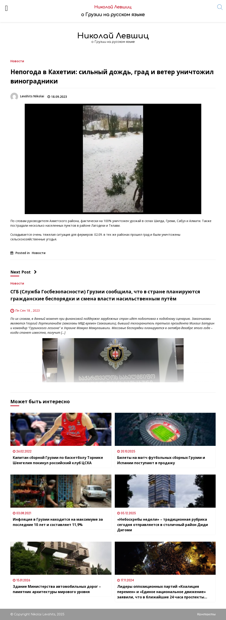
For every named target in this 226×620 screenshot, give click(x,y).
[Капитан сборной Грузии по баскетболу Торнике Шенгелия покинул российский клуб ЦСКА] (60, 429)
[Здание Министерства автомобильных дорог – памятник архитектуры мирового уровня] (60, 558)
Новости (17, 61)
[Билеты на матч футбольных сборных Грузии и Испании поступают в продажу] (165, 429)
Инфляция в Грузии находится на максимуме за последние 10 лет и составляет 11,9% (58, 522)
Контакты (206, 614)
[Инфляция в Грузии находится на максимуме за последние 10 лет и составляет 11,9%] (60, 491)
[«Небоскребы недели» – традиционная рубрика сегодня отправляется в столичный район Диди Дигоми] (165, 491)
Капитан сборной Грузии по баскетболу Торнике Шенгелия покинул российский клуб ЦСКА (58, 460)
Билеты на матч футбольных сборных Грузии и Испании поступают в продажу (161, 460)
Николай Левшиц (113, 36)
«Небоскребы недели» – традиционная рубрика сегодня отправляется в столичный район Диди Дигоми (162, 524)
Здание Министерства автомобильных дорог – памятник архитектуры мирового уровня (57, 589)
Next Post (23, 272)
